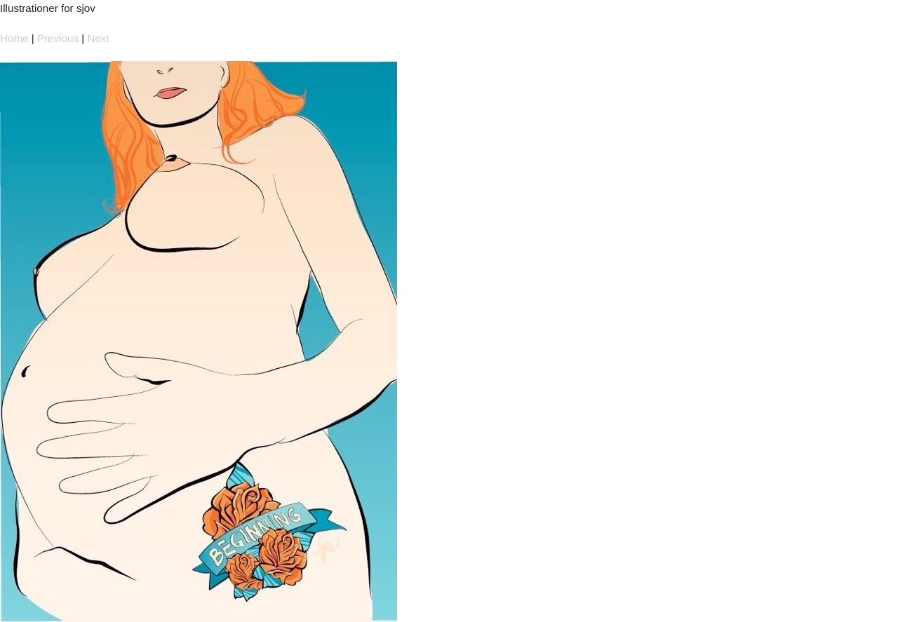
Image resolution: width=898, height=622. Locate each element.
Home (14, 38)
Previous (58, 38)
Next (98, 38)
